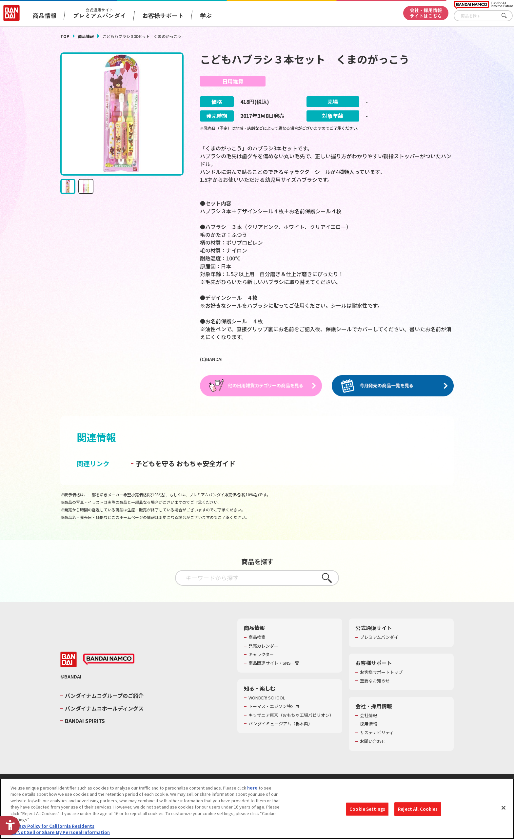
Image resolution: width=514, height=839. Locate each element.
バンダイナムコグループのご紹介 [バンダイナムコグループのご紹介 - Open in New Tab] (104, 695)
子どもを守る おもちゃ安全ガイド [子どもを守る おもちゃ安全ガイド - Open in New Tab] (185, 463)
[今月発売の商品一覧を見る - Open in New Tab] (393, 386)
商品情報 (86, 36)
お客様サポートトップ (381, 672)
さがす (508, 15)
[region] (257, 808)
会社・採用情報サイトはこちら (426, 13)
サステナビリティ (377, 733)
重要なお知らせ (375, 681)
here (252, 788)
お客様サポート (163, 15)
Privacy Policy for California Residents (52, 826)
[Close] (503, 807)
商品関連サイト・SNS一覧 (273, 663)
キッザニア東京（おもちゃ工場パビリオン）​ (291, 715)
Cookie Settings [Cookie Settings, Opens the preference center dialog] (367, 809)
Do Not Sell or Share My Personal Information (60, 832)
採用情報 (368, 724)
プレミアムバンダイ (379, 637)
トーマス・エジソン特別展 (274, 707)
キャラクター (261, 655)
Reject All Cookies (418, 809)
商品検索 (257, 637)
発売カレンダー (263, 646)
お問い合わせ (373, 741)
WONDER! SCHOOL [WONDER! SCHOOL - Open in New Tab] (266, 698)
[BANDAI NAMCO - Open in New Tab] (108, 660)
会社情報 (368, 716)
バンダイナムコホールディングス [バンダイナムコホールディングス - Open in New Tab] (104, 708)
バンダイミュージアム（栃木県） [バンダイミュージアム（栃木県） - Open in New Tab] (280, 724)
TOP (64, 36)
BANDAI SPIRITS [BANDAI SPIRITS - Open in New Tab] (85, 721)
